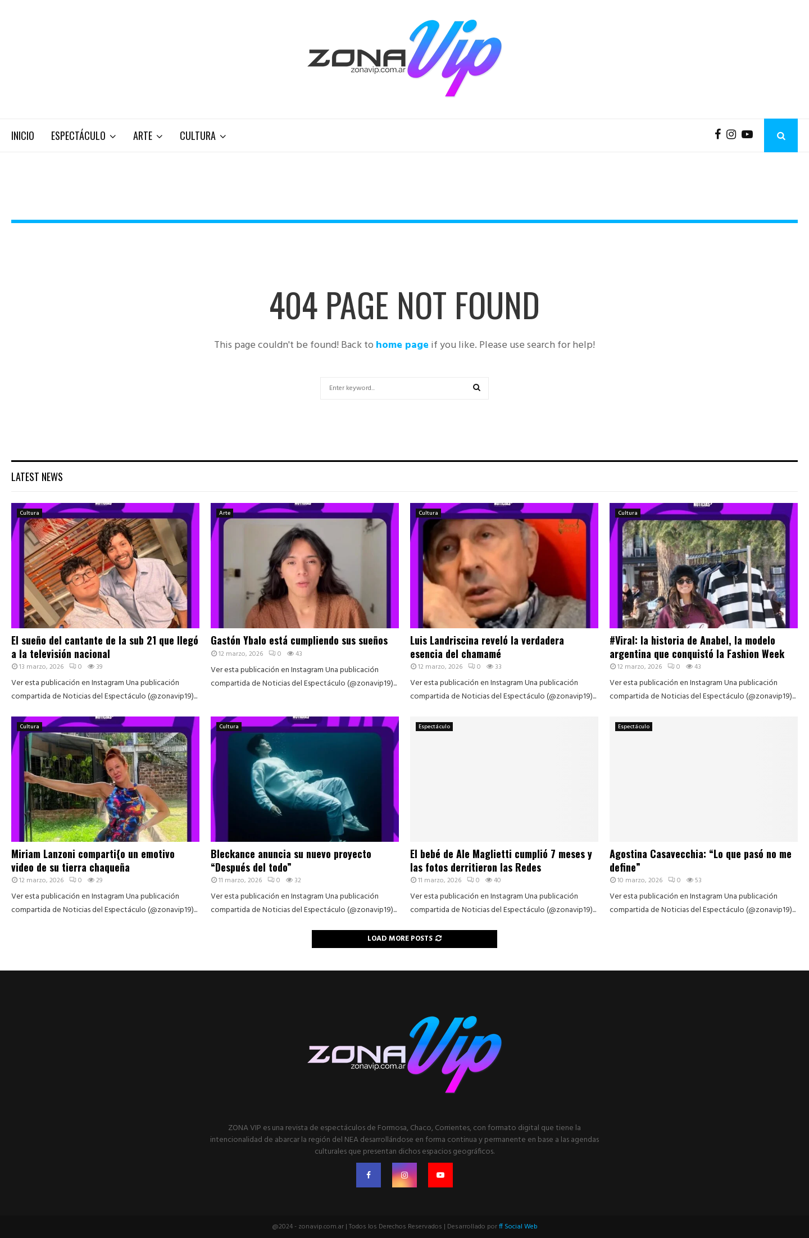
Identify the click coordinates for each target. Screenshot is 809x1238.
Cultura (198, 135)
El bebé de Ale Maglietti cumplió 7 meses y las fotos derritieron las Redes (501, 860)
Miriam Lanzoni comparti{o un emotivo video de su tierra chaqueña (93, 860)
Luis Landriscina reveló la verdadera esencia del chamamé (487, 646)
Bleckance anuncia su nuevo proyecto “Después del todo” (291, 860)
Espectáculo (78, 135)
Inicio (22, 135)
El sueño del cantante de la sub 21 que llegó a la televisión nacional (104, 646)
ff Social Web (518, 1226)
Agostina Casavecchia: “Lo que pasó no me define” (701, 860)
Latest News (37, 476)
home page (402, 345)
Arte (142, 135)
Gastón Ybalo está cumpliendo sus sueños (299, 640)
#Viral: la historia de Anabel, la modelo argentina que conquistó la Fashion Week (697, 646)
